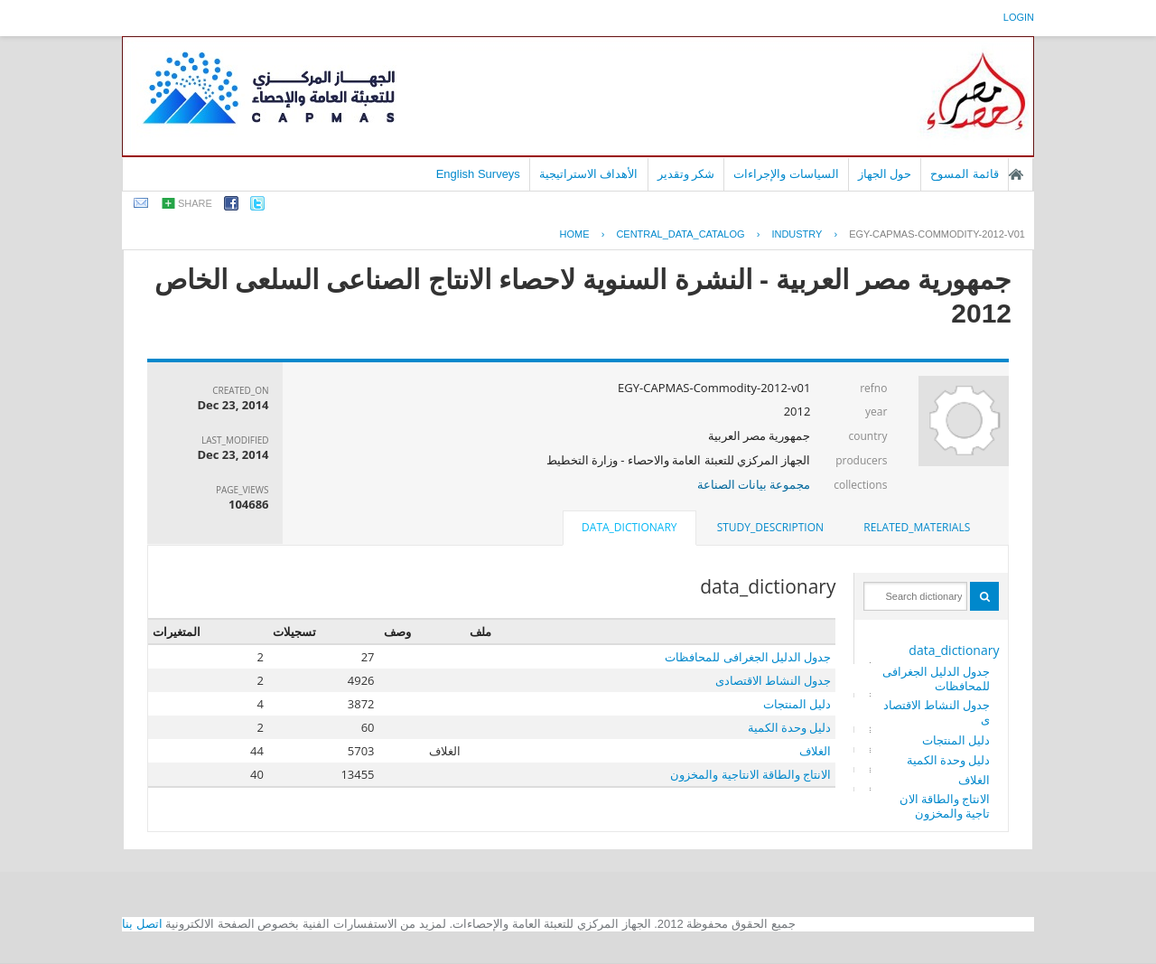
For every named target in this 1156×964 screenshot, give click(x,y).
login (1018, 17)
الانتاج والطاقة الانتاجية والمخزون (945, 805)
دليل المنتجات (956, 740)
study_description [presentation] (770, 527)
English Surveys (478, 174)
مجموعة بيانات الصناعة (754, 484)
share (195, 203)
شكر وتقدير (686, 174)
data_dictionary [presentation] (629, 527)
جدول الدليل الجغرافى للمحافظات (936, 678)
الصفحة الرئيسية (1016, 174)
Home (575, 234)
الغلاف (974, 779)
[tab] (916, 527)
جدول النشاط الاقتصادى (937, 711)
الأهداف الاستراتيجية (589, 174)
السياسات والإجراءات (786, 174)
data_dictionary (954, 650)
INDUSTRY (796, 234)
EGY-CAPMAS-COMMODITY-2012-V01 (937, 234)
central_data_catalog (680, 234)
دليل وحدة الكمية (949, 760)
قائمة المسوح (964, 174)
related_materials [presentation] (916, 527)
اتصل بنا (142, 924)
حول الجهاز (885, 174)
